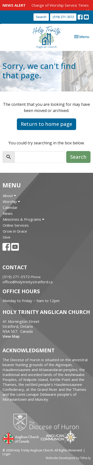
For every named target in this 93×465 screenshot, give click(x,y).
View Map (11, 336)
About (9, 195)
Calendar (10, 207)
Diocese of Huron (48, 422)
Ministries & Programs (23, 219)
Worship (11, 201)
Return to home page (46, 124)
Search (41, 17)
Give (6, 237)
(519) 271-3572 (63, 17)
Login (6, 454)
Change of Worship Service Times (60, 5)
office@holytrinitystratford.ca (27, 281)
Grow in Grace (15, 231)
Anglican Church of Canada (20, 438)
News (8, 213)
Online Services (16, 225)
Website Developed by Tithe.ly (68, 458)
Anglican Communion (58, 437)
